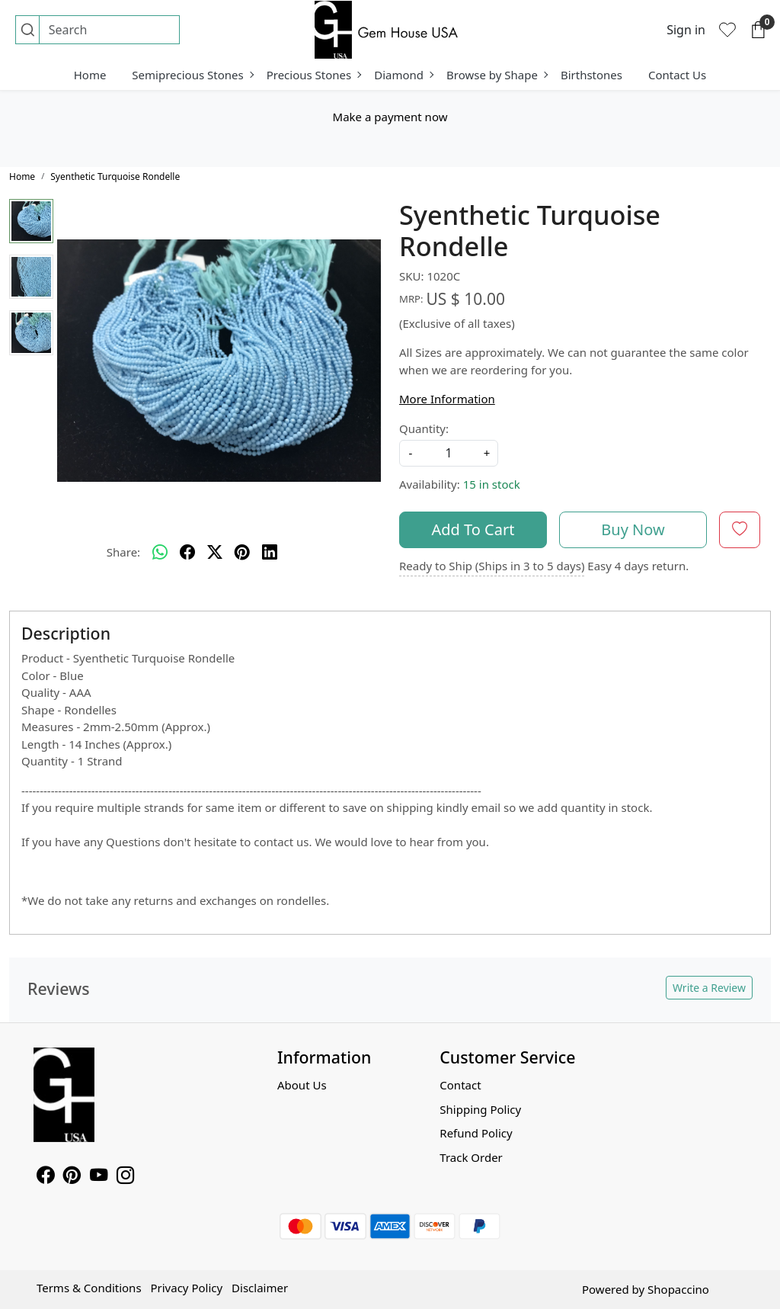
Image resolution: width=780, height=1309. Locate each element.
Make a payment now (390, 116)
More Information (447, 398)
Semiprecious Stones (192, 74)
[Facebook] (45, 1177)
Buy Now (632, 529)
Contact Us (677, 74)
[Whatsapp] (160, 552)
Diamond (403, 74)
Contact (460, 1084)
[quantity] (448, 453)
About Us (302, 1084)
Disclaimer (260, 1287)
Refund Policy (476, 1133)
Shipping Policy (480, 1109)
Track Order (471, 1157)
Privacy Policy (186, 1287)
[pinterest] (242, 552)
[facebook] (187, 552)
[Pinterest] (72, 1177)
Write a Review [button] (709, 987)
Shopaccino (678, 1289)
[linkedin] (269, 552)
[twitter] (215, 552)
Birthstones (591, 74)
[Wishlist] (727, 30)
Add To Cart (473, 529)
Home (90, 74)
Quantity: (424, 428)
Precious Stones (314, 74)
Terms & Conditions (89, 1287)
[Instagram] (125, 1177)
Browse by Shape (496, 74)
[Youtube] (98, 1177)
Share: (123, 552)
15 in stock (491, 484)
